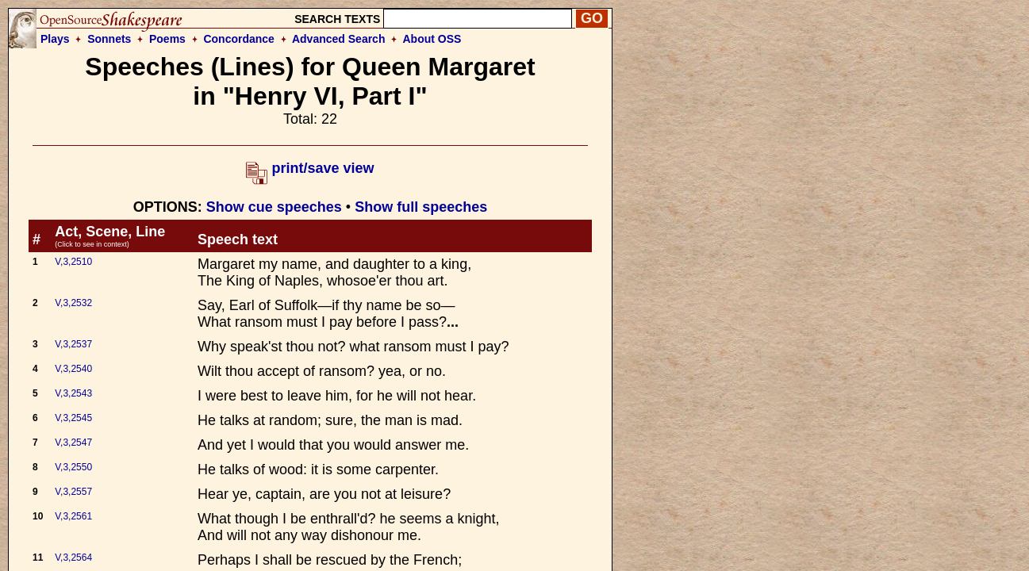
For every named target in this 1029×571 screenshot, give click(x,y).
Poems (167, 39)
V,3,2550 (73, 467)
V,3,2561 (73, 516)
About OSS (432, 39)
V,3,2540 (73, 368)
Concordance (238, 39)
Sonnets (109, 39)
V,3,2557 (73, 491)
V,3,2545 (73, 417)
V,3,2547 (73, 442)
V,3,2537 (73, 344)
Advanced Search (339, 39)
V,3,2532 (73, 302)
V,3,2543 (73, 393)
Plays (55, 39)
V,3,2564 (73, 557)
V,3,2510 (73, 261)
